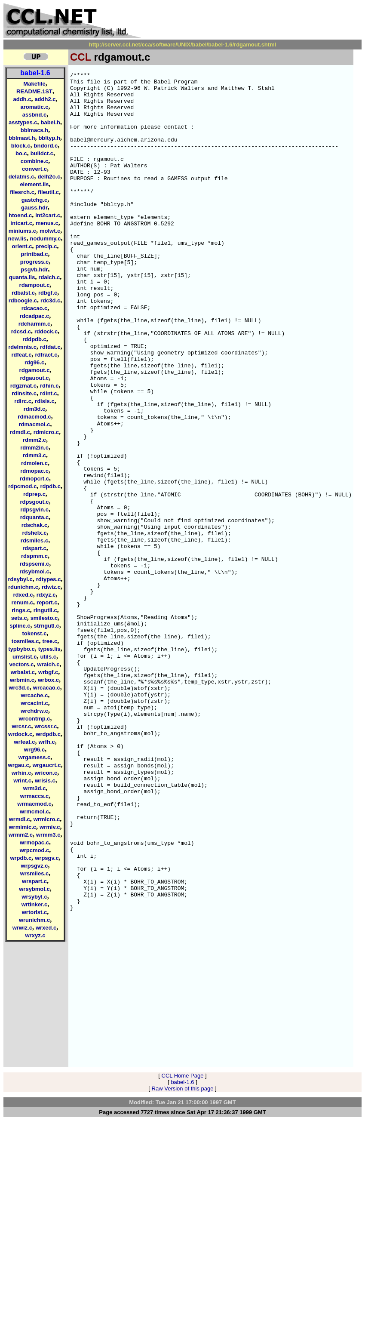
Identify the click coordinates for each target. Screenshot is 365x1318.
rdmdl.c (20, 432)
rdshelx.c (34, 533)
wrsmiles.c (34, 873)
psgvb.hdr (34, 269)
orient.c (22, 246)
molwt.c (50, 231)
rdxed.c (23, 594)
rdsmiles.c (34, 540)
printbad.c (34, 254)
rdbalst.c (23, 292)
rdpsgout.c (34, 502)
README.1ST (34, 91)
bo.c (21, 153)
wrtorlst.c (34, 912)
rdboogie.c (23, 300)
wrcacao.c (46, 687)
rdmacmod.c (34, 416)
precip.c (46, 246)
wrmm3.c (48, 834)
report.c (47, 602)
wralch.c (48, 664)
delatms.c (21, 176)
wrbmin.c (22, 680)
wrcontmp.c (34, 718)
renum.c (23, 602)
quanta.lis (22, 277)
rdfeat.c (22, 354)
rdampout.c (34, 285)
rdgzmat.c (23, 385)
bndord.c (46, 145)
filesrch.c (22, 192)
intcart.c (21, 223)
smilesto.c (44, 618)
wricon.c (45, 773)
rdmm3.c (34, 455)
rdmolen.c (34, 463)
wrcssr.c (45, 726)
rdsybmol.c (34, 571)
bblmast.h (22, 138)
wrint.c (22, 780)
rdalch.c (49, 277)
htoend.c (20, 215)
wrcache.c (34, 695)
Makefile (34, 83)
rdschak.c (34, 525)
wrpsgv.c (46, 858)
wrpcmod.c (34, 850)
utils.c (48, 656)
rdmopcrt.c (34, 478)
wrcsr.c (21, 726)
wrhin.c (21, 773)
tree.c (49, 641)
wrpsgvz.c (34, 865)
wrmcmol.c (34, 811)
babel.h (50, 122)
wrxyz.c (35, 935)
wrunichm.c (34, 920)
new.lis (17, 238)
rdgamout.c (34, 370)
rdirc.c (22, 401)
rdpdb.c (50, 486)
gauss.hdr (34, 207)
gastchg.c (34, 200)
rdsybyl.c (20, 579)
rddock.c (46, 331)
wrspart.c (34, 881)
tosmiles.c (25, 641)
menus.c (47, 223)
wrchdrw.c (34, 711)
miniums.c (22, 231)
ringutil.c (45, 610)
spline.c (19, 625)
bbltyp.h (49, 138)
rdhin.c (49, 385)
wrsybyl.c (34, 896)
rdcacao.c (34, 308)
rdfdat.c (50, 347)
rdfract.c (46, 354)
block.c (21, 145)
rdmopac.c (34, 471)
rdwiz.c (51, 587)
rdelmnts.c (22, 347)
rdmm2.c (34, 440)
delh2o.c (49, 176)
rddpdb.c (34, 339)
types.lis (49, 649)
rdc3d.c (50, 300)
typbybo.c (21, 649)
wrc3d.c (19, 687)
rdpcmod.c (22, 486)
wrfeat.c (24, 742)
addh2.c (44, 99)
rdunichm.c (23, 587)
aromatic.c (34, 107)
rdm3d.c (35, 409)
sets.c (19, 618)
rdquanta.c (34, 517)
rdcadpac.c (34, 316)
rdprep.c (34, 494)
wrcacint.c (34, 703)
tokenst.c (34, 633)
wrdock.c (20, 734)
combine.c (34, 161)
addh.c (22, 99)
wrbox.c (48, 680)
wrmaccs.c (34, 796)
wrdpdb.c (48, 734)
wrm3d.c (34, 788)
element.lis (34, 184)
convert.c (34, 169)
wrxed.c (46, 927)
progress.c (34, 262)
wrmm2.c (21, 834)
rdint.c (48, 393)
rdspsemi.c (34, 563)
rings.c (21, 610)
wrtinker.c (34, 904)
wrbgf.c (48, 672)
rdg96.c (34, 362)
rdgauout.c (34, 378)
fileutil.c (48, 192)
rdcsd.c (21, 331)
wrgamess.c (34, 757)
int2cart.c (47, 215)
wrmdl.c (19, 819)
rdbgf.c (47, 292)
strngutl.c (46, 625)
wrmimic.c (22, 827)
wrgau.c (18, 765)
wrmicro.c (47, 819)
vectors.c (21, 664)
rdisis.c (45, 401)
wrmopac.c (34, 842)
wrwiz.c (22, 927)
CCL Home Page (183, 1273)
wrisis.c (45, 780)
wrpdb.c (20, 858)
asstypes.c (23, 122)
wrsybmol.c (34, 889)
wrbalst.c (23, 672)
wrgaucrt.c (47, 765)
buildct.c (42, 153)
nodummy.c (45, 238)
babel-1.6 (35, 73)
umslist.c (24, 656)
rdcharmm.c (34, 323)
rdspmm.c (34, 556)
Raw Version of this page (183, 1286)
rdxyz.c (46, 594)
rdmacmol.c (34, 424)
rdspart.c (34, 548)
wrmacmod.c (34, 804)
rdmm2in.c (34, 447)
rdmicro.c (46, 432)
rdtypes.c (48, 579)
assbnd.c (34, 114)
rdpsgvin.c (34, 509)
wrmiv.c (50, 827)
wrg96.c (34, 749)
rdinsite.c (24, 393)
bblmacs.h (34, 130)
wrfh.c (46, 742)
